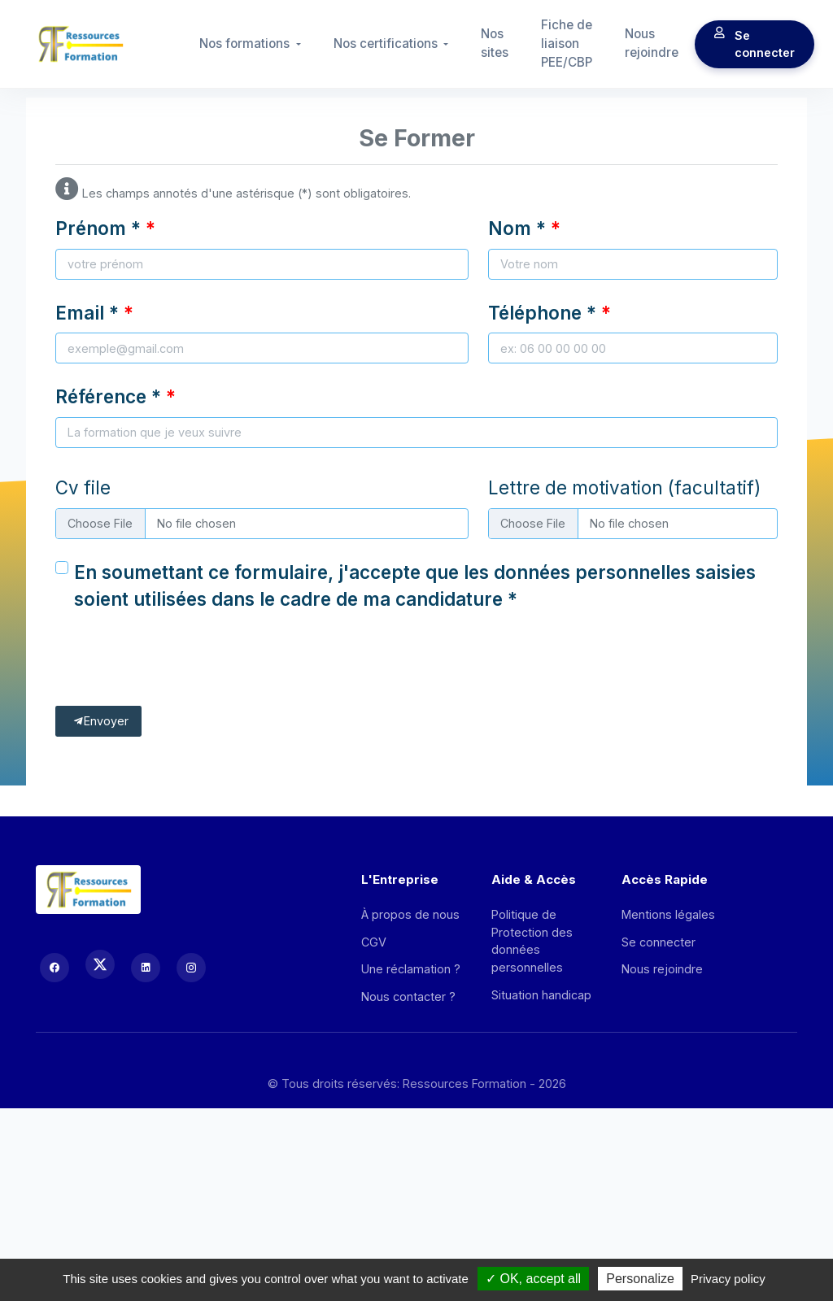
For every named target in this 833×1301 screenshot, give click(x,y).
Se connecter (754, 44)
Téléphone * (542, 313)
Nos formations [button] (246, 43)
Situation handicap (541, 995)
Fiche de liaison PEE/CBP (566, 43)
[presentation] (179, 664)
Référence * (108, 396)
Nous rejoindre (651, 43)
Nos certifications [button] (387, 43)
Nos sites (494, 43)
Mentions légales (668, 914)
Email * (87, 313)
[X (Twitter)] (100, 964)
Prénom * (98, 228)
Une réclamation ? (410, 969)
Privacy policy (728, 1279)
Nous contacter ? (408, 996)
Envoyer (100, 721)
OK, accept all (533, 1279)
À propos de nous (410, 914)
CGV (373, 942)
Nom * (517, 228)
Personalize (640, 1279)
